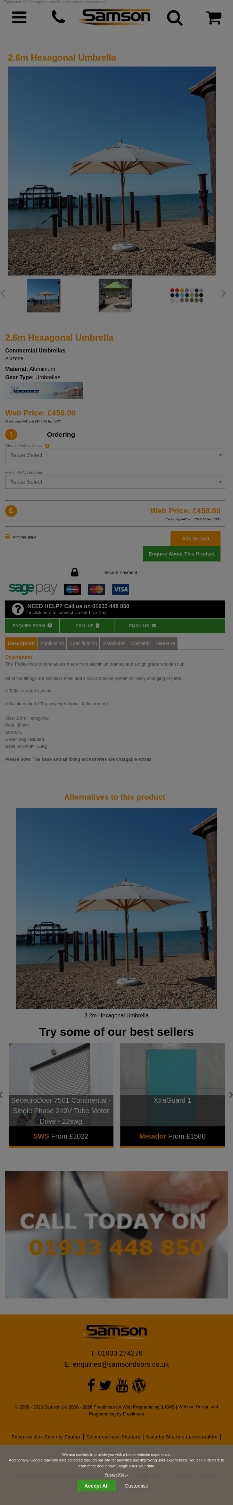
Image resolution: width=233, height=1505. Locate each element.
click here (212, 1460)
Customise (136, 1486)
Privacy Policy (116, 1474)
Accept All (96, 1486)
